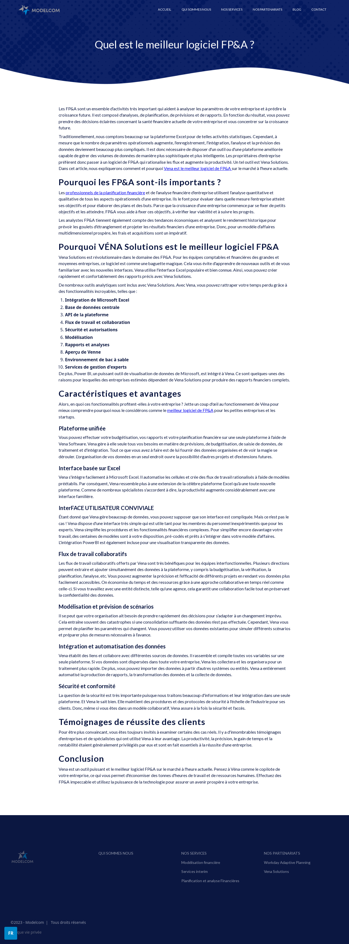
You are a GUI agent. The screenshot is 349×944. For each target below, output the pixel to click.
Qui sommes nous (196, 9)
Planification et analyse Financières (210, 890)
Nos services (194, 863)
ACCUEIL (164, 9)
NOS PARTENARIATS (282, 863)
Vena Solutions (276, 881)
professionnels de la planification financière (105, 192)
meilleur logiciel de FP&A (190, 410)
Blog (297, 9)
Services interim (194, 881)
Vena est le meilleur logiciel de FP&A (198, 168)
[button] (232, 10)
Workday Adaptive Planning (287, 872)
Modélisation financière (200, 872)
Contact (318, 9)
